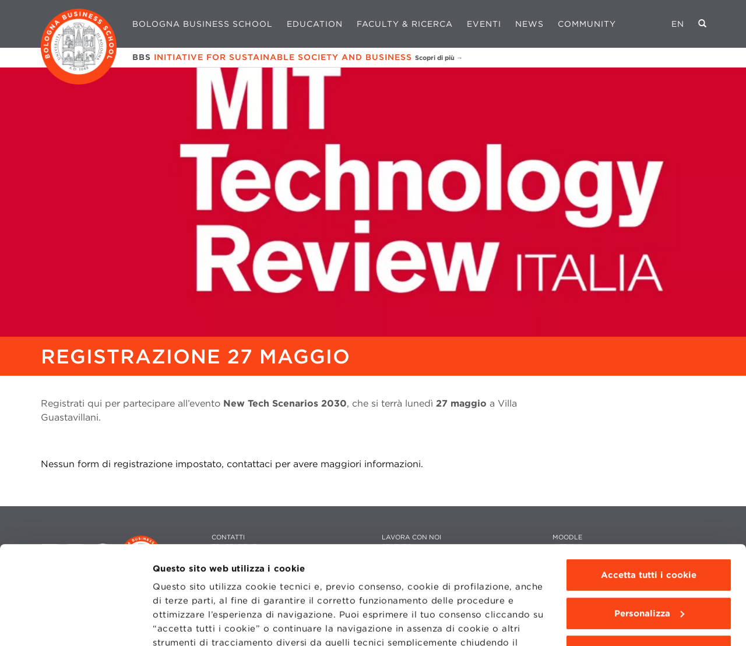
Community (587, 24)
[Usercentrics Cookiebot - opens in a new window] (75, 623)
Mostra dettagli (187, 623)
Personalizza (649, 521)
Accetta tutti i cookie (648, 483)
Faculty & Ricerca (405, 24)
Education (315, 24)
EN (677, 24)
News (529, 24)
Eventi (484, 24)
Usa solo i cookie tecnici (648, 559)
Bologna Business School (202, 24)
